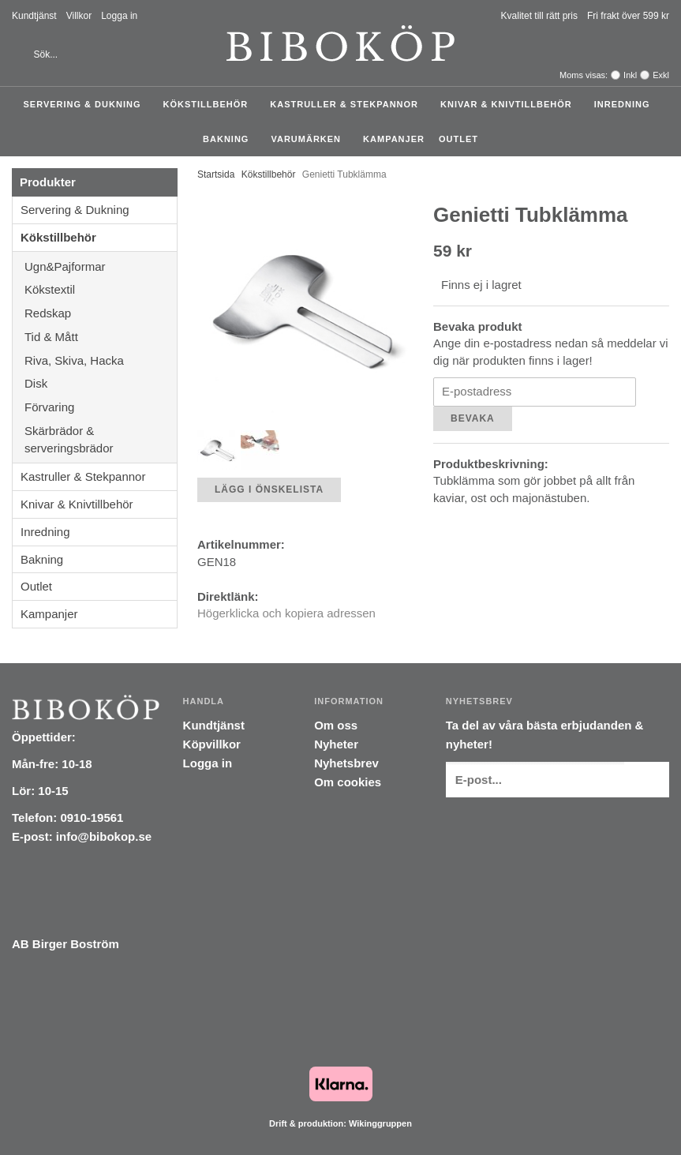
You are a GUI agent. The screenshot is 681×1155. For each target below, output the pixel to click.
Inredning (626, 104)
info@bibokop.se (104, 836)
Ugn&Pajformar (100, 266)
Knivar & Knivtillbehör (510, 104)
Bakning (229, 139)
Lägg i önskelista (269, 489)
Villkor (79, 15)
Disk (100, 383)
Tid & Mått (100, 336)
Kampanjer (394, 139)
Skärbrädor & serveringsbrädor (100, 439)
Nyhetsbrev (346, 763)
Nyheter (336, 744)
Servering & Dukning (85, 104)
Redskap (100, 313)
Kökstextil (100, 289)
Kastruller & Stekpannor (348, 104)
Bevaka (473, 418)
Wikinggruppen (380, 1123)
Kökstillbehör (209, 104)
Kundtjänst (34, 15)
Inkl (630, 75)
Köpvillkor (212, 744)
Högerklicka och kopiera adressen (286, 613)
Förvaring (100, 407)
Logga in (119, 15)
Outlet (458, 139)
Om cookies (347, 782)
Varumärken (310, 139)
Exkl (661, 75)
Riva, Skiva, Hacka (100, 360)
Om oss (335, 725)
